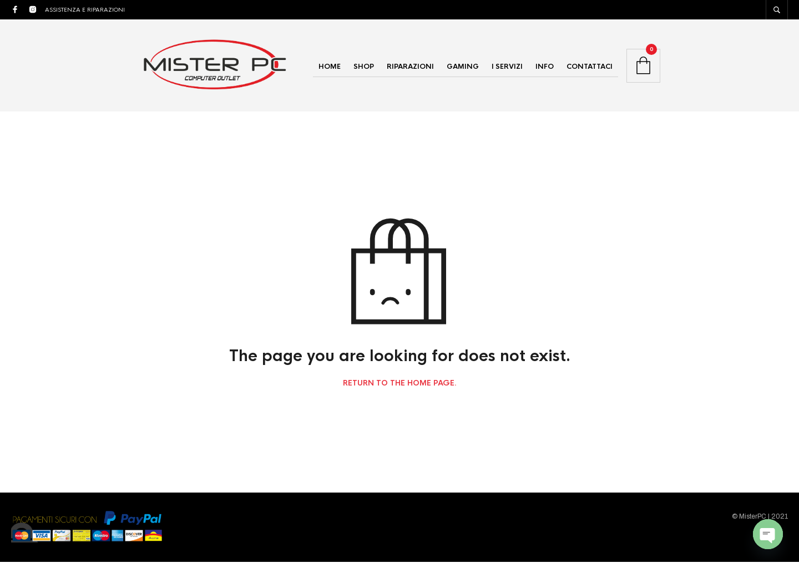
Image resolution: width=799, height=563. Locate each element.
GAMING (463, 67)
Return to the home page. (400, 385)
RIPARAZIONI (410, 67)
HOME (329, 67)
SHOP (363, 67)
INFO (544, 67)
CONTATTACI (590, 67)
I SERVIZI (507, 67)
